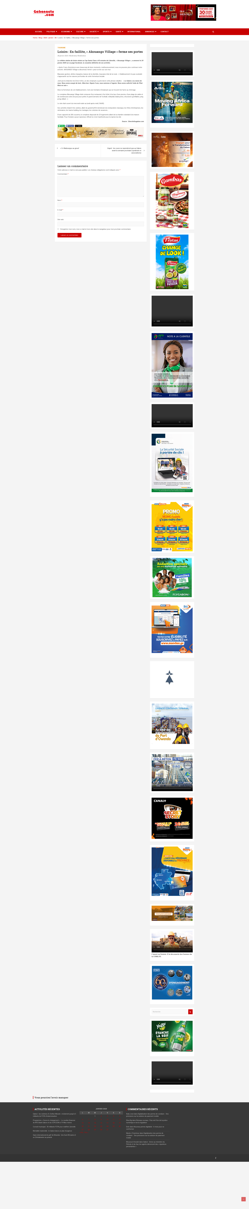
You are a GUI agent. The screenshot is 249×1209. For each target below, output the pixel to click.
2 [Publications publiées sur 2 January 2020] (101, 1116)
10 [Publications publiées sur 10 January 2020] (107, 1120)
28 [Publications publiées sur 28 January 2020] (89, 1130)
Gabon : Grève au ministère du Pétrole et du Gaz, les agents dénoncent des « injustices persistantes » (146, 1144)
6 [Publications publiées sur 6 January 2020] (82, 1120)
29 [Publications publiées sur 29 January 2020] (95, 1130)
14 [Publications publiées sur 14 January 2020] (89, 1123)
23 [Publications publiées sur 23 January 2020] (101, 1126)
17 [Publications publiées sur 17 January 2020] (107, 1123)
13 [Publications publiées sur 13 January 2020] (82, 1123)
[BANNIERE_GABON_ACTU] (172, 134)
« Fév (81, 1132)
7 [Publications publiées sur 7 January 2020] (88, 1120)
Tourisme (61, 48)
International (134, 32)
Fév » (86, 1132)
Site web (60, 220)
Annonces (149, 32)
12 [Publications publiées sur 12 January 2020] (120, 1120)
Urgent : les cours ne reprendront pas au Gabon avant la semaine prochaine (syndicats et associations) (124, 150)
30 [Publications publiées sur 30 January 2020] (101, 1130)
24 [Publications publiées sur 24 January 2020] (107, 1126)
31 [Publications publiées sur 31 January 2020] (107, 1130)
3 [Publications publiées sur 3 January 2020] (107, 1116)
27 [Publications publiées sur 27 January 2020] (82, 1130)
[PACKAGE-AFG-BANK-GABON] (172, 334)
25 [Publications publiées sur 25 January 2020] (113, 1126)
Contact (165, 32)
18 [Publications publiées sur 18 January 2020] (113, 1123)
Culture (79, 32)
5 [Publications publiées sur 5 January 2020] (119, 1116)
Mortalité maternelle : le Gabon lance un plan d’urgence (52, 1131)
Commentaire (62, 174)
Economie (65, 32)
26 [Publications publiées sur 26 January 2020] (120, 1126)
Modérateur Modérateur (77, 56)
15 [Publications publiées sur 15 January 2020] (95, 1123)
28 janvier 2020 (62, 56)
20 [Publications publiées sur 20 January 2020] (82, 1126)
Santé (118, 32)
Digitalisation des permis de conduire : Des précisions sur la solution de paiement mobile (145, 1135)
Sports (106, 32)
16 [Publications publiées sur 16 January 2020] (101, 1123)
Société (93, 32)
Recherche (190, 1011)
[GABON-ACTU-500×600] (172, 503)
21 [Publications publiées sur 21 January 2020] (89, 1126)
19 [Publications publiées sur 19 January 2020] (120, 1123)
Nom (59, 200)
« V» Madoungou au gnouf (69, 148)
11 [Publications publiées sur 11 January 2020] (113, 1120)
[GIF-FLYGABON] (172, 559)
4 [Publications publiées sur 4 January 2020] (113, 1116)
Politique (51, 32)
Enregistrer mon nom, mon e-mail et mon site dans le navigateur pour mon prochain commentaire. (95, 229)
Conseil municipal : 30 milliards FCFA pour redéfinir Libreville (54, 1127)
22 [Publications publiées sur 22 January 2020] (95, 1126)
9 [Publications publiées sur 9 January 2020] (101, 1120)
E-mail (60, 210)
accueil (38, 32)
